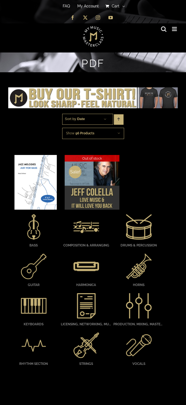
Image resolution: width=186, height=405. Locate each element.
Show (80, 133)
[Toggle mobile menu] (175, 29)
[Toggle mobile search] (163, 29)
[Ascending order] (118, 119)
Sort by (75, 119)
